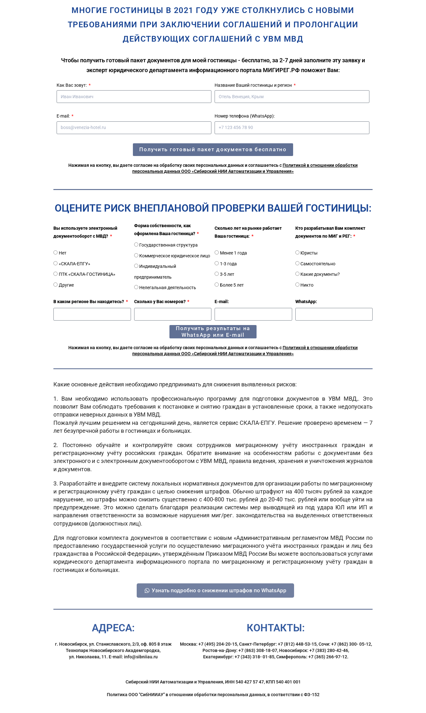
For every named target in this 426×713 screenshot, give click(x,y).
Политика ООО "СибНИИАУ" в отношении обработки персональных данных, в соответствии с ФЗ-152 (213, 700)
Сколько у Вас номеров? (160, 301)
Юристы (309, 252)
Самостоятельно (317, 263)
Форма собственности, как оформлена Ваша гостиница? (165, 229)
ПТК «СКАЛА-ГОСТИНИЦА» (87, 274)
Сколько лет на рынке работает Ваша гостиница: (248, 232)
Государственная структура (168, 245)
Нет (62, 252)
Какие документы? (320, 274)
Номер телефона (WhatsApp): (245, 116)
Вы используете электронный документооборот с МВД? (85, 232)
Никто (306, 285)
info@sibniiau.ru (141, 662)
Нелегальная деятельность (167, 287)
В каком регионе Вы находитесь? (89, 301)
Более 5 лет (232, 285)
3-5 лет (227, 274)
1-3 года (228, 263)
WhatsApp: (306, 301)
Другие (66, 285)
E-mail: (64, 116)
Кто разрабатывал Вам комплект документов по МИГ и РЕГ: (330, 232)
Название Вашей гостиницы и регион (254, 85)
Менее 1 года (233, 252)
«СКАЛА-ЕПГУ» (74, 263)
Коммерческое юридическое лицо (174, 255)
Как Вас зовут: (72, 85)
